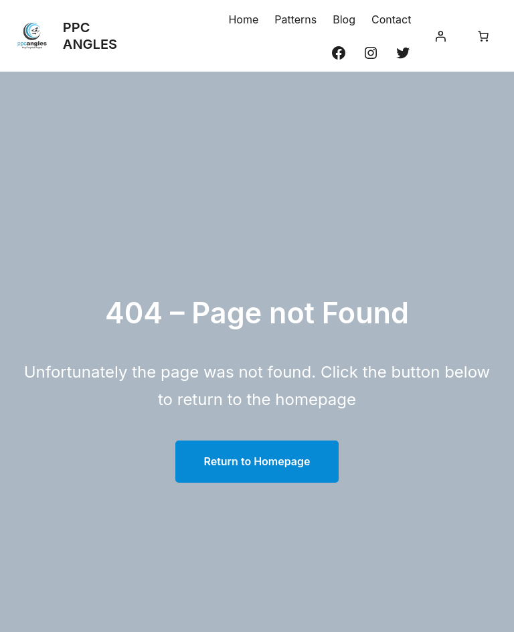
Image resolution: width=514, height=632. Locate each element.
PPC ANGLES (90, 35)
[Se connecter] (440, 36)
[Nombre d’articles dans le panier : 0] (483, 36)
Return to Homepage (256, 461)
